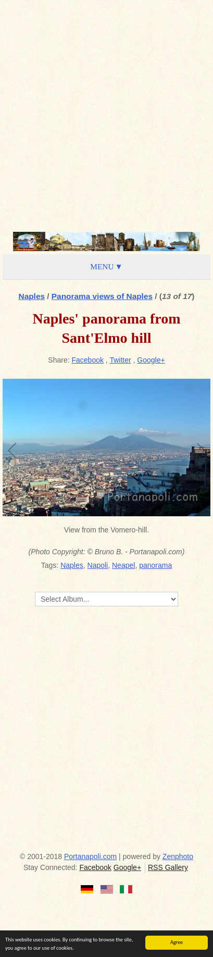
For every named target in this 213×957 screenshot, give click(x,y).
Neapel (123, 565)
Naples (32, 296)
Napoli (97, 565)
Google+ (151, 360)
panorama (155, 565)
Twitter (120, 360)
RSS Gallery (168, 867)
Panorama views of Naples (102, 296)
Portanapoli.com (90, 856)
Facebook (88, 360)
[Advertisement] (106, 114)
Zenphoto (177, 856)
